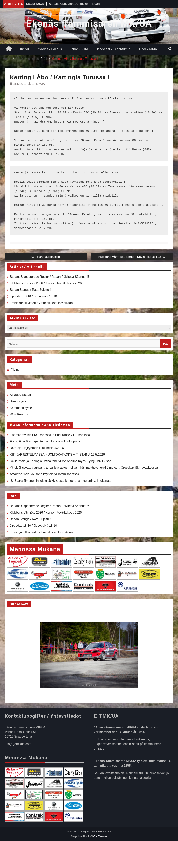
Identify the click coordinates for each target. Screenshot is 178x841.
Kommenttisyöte (21, 408)
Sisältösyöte (18, 401)
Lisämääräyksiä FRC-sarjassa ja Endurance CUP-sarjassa (50, 434)
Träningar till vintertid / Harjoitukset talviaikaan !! (42, 302)
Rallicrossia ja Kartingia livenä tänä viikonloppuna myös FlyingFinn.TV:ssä (60, 461)
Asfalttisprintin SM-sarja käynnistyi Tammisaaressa (44, 474)
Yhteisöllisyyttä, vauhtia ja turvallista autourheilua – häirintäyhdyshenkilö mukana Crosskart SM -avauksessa (84, 467)
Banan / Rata (79, 49)
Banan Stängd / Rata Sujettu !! (30, 289)
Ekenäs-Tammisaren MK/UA (89, 23)
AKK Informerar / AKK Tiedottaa (41, 425)
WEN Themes (99, 836)
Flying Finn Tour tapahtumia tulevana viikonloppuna (45, 441)
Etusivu (23, 49)
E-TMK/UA (38, 83)
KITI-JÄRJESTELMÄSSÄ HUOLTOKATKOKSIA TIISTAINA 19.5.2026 (57, 454)
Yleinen (16, 369)
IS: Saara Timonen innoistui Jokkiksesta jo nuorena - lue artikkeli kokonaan (61, 480)
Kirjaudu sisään (20, 394)
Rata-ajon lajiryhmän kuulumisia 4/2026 (37, 448)
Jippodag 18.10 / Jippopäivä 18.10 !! (34, 296)
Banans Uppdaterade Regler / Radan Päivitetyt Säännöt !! (49, 276)
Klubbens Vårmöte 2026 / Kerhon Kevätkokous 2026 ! (47, 283)
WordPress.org (20, 414)
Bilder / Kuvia (147, 49)
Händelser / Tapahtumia (113, 49)
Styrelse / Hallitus (49, 49)
